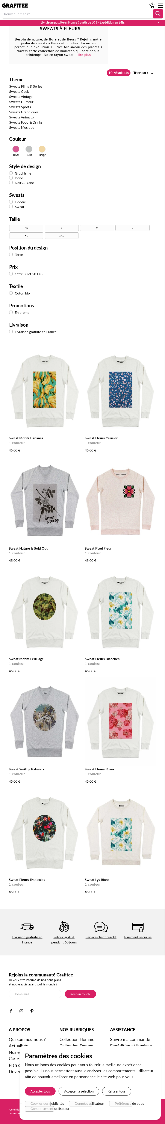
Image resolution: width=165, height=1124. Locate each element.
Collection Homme (76, 1039)
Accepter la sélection (79, 1091)
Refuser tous (117, 1091)
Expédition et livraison (131, 1045)
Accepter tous (40, 1091)
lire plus (84, 55)
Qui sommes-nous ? (27, 1039)
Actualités (18, 1045)
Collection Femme (76, 1045)
